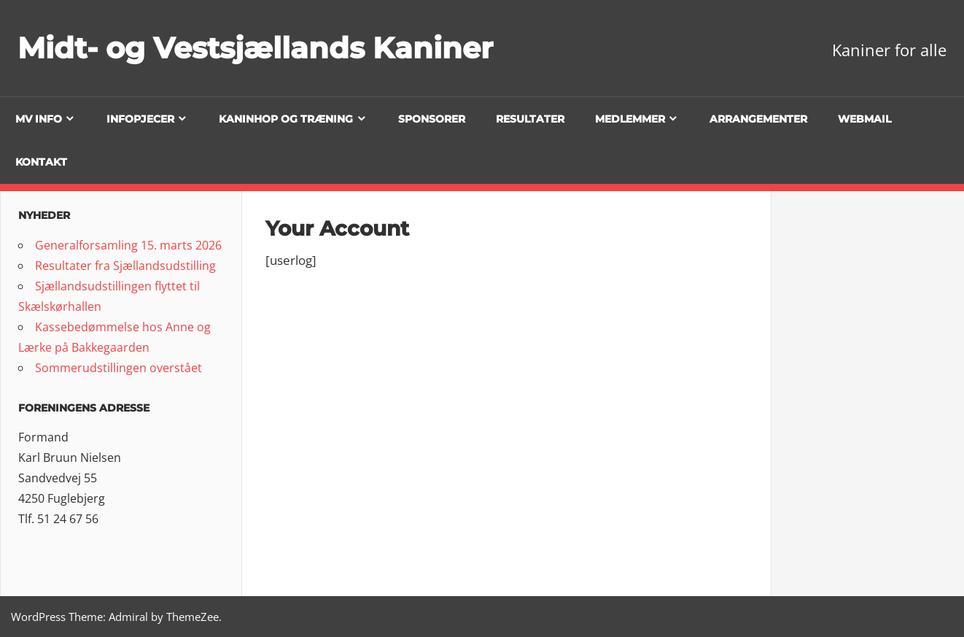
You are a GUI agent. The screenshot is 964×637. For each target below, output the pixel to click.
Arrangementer (758, 119)
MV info (38, 119)
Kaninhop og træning (286, 119)
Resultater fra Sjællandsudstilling (125, 266)
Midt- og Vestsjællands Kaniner (255, 48)
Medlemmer (630, 119)
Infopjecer (140, 119)
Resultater (530, 119)
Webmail (864, 119)
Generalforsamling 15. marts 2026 (128, 245)
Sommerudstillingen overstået (118, 368)
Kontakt (41, 162)
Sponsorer (431, 119)
